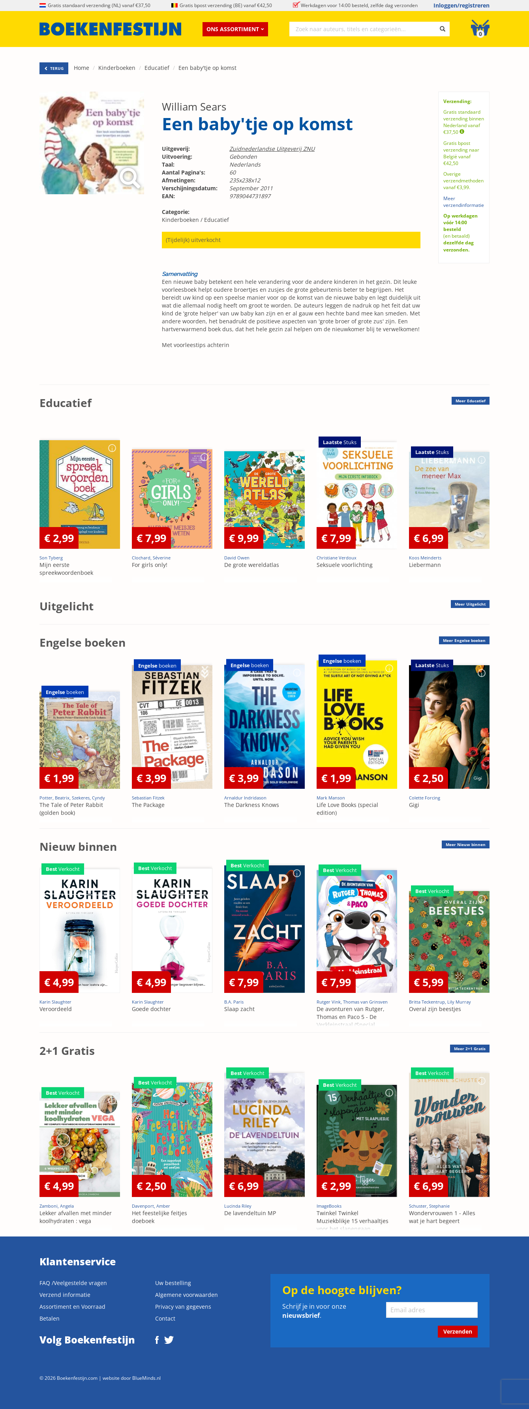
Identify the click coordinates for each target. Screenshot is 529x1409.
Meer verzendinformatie (463, 201)
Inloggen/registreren (461, 5)
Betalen (49, 1318)
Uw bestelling (173, 1283)
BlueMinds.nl (146, 1378)
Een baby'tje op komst (207, 67)
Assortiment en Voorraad (72, 1306)
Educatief (156, 67)
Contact (165, 1318)
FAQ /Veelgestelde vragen (73, 1283)
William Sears (194, 106)
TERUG (54, 68)
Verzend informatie (64, 1294)
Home (81, 67)
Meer (471, 400)
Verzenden (457, 1331)
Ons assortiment (235, 29)
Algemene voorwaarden (186, 1294)
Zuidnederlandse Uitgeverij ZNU (272, 148)
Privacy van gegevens (183, 1306)
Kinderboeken (116, 67)
